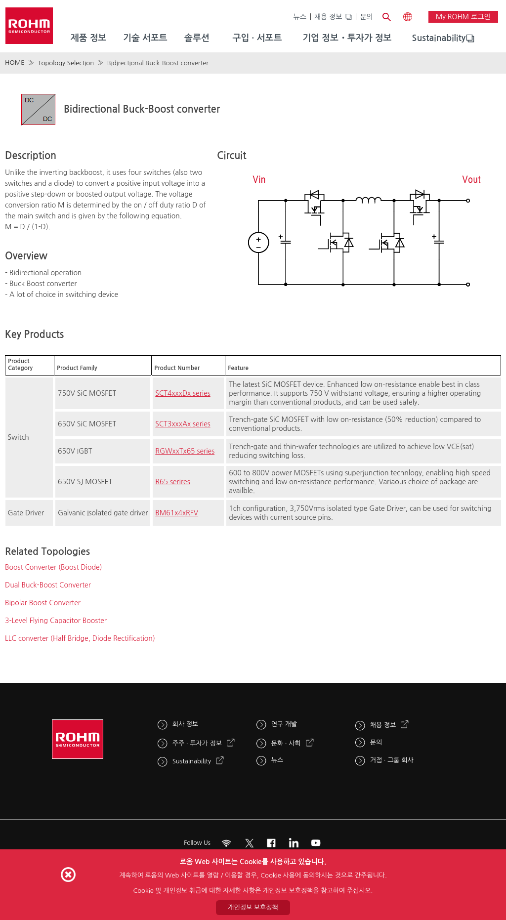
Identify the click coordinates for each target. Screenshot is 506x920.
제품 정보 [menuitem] (89, 38)
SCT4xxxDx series (182, 393)
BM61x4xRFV (176, 512)
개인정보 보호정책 (253, 907)
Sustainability (439, 38)
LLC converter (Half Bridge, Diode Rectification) (80, 638)
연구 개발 (284, 724)
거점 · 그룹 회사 (392, 760)
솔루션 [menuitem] (197, 38)
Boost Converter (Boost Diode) (53, 567)
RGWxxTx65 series (184, 451)
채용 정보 (328, 16)
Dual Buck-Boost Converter (48, 585)
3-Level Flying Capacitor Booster (56, 620)
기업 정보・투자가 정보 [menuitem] (346, 38)
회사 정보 (185, 724)
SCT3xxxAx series (182, 423)
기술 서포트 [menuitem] (145, 38)
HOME (15, 62)
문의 (366, 16)
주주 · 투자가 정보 (197, 743)
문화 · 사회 (286, 743)
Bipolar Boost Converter (43, 602)
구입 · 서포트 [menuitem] (257, 38)
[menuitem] (439, 38)
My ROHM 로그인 (463, 16)
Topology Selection (66, 63)
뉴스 (300, 16)
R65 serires (172, 481)
